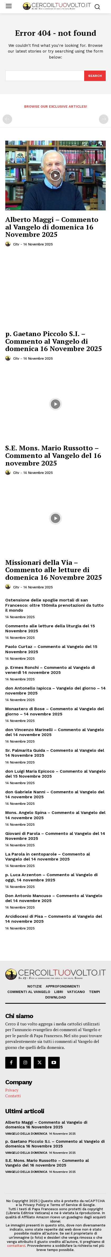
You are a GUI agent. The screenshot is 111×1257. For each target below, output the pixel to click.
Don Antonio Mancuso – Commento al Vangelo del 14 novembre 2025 (53, 898)
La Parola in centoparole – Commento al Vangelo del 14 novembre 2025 (47, 857)
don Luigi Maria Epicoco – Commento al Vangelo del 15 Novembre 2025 (55, 774)
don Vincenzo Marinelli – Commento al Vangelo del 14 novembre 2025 (54, 732)
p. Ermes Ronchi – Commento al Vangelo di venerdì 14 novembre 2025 (50, 670)
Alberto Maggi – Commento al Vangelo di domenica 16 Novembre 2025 (51, 227)
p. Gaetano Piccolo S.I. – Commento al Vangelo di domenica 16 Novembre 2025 (53, 341)
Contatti (13, 1095)
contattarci (16, 1246)
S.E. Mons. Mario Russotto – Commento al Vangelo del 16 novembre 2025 (53, 455)
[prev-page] (7, 119)
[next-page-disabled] (103, 119)
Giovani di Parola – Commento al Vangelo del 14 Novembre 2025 (55, 836)
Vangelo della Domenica (26, 1133)
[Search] (95, 76)
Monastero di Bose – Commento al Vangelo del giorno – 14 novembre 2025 (54, 711)
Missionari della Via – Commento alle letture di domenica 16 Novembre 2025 (53, 570)
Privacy (11, 1090)
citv (16, 244)
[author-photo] (8, 244)
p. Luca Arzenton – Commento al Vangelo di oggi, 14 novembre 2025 (51, 877)
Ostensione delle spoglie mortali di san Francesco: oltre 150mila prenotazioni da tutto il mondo (54, 605)
